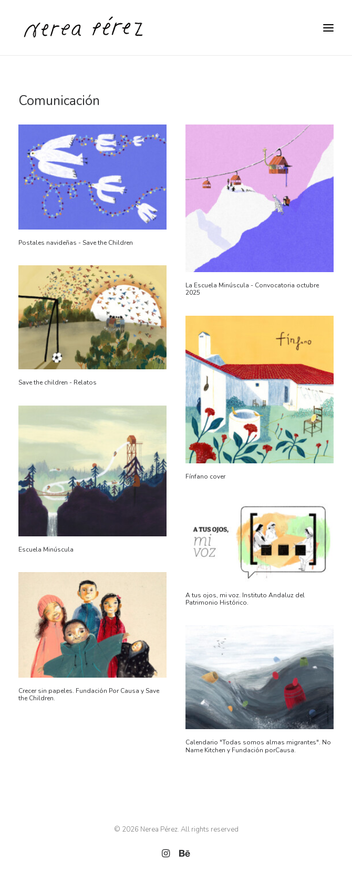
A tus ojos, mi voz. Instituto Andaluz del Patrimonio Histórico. (245, 599)
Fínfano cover (205, 476)
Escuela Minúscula (46, 549)
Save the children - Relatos (57, 382)
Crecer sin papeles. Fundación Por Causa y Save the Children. (88, 694)
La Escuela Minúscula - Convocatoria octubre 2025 (252, 289)
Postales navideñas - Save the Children (75, 242)
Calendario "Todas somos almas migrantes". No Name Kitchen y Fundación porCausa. (258, 746)
